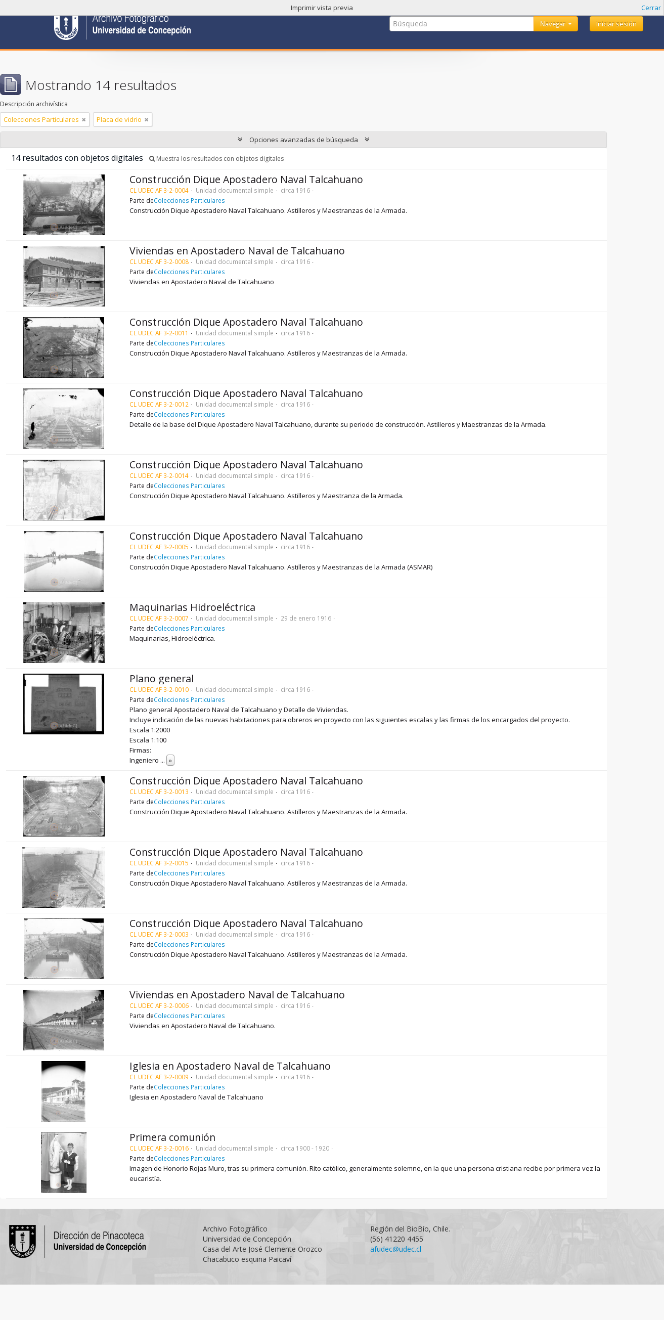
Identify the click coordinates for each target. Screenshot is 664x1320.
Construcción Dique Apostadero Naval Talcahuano (246, 179)
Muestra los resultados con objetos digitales (216, 158)
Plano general (161, 678)
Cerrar (651, 7)
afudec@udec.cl (395, 1249)
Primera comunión (172, 1137)
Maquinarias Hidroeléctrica (192, 607)
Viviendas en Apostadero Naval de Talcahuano (237, 250)
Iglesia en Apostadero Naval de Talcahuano (230, 1066)
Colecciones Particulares (189, 200)
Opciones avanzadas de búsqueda (304, 139)
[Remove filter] (84, 119)
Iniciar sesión (616, 23)
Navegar (553, 23)
